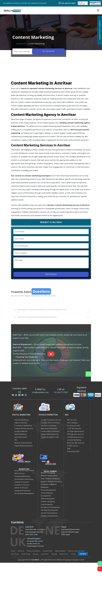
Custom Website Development (47, 494)
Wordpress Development (50, 507)
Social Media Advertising (23, 479)
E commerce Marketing (23, 426)
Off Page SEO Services (75, 434)
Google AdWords (20, 431)
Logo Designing (47, 504)
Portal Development (48, 490)
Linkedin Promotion (21, 482)
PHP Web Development (49, 510)
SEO (24, 43)
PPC (15, 440)
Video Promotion (20, 423)
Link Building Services (75, 437)
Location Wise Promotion (50, 423)
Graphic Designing (48, 502)
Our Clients (15, 554)
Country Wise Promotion (50, 431)
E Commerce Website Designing (49, 485)
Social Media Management (24, 493)
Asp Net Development (49, 513)
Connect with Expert (100, 30)
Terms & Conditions (33, 551)
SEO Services (72, 420)
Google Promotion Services (51, 420)
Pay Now (83, 554)
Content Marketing (74, 440)
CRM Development (48, 499)
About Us (21, 551)
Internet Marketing (21, 420)
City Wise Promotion (48, 426)
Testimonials (25, 554)
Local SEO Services (74, 428)
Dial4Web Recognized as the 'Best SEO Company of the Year (25, 3)
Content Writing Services (23, 428)
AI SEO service (72, 446)
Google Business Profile (50, 437)
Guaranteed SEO (73, 451)
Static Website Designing (50, 479)
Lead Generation (20, 437)
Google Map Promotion (50, 434)
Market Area (64, 554)
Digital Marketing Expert (23, 446)
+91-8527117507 (61, 392)
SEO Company (72, 423)
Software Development (49, 516)
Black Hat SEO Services (75, 443)
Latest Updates (60, 551)
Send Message (51, 274)
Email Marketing (20, 434)
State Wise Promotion (49, 428)
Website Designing (48, 473)
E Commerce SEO (73, 426)
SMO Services (19, 473)
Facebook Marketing (22, 476)
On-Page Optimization (75, 431)
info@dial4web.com (40, 392)
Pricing (73, 554)
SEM (68, 449)
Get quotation (48, 51)
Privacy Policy (47, 551)
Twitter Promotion (21, 488)
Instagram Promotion (22, 491)
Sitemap (54, 554)
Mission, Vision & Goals (76, 551)
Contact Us (45, 554)
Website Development (49, 476)
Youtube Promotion (21, 485)
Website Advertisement (23, 443)
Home (18, 43)
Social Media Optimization (24, 471)
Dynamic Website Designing (51, 481)
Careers (35, 554)
